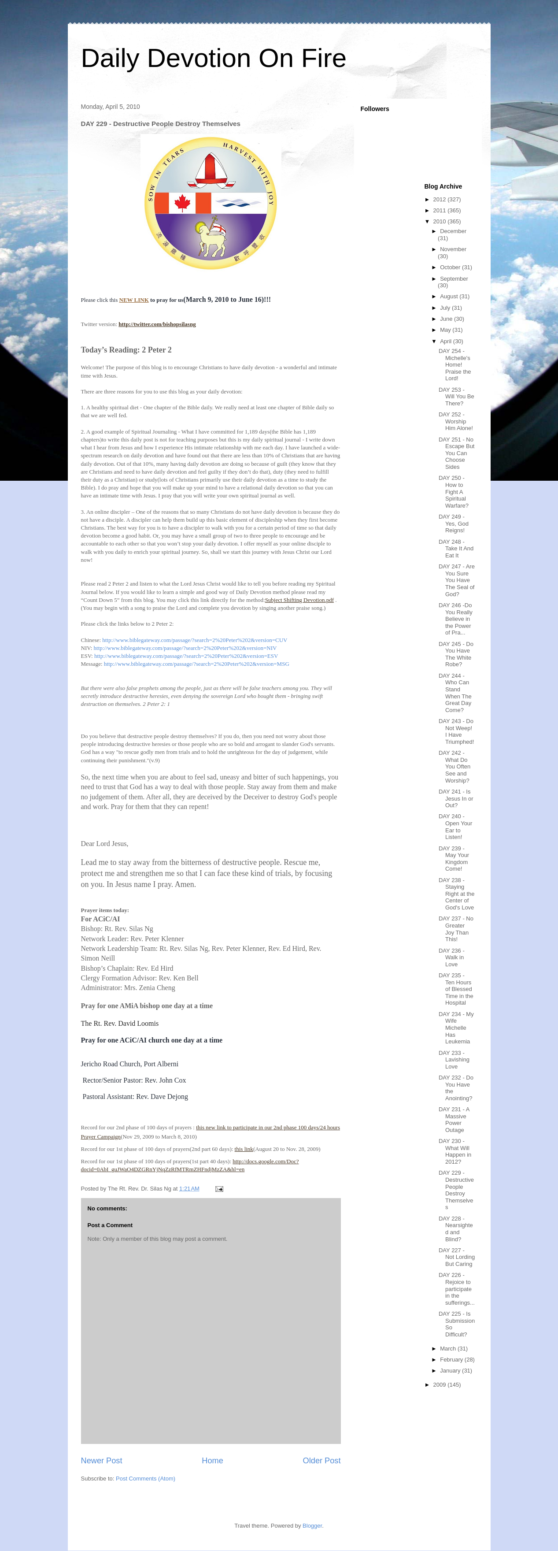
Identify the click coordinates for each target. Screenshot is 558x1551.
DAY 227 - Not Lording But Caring (457, 1257)
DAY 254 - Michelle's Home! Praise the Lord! (455, 365)
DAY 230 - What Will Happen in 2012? (455, 1151)
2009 (440, 1384)
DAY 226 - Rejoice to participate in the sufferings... (457, 1289)
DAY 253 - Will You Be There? (456, 396)
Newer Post (101, 1460)
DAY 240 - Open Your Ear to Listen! (455, 826)
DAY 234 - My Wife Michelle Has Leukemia (456, 1028)
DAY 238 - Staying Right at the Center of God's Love (457, 894)
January (451, 1370)
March (449, 1348)
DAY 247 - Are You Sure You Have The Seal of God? (457, 580)
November (453, 249)
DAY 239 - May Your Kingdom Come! (454, 858)
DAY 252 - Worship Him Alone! (456, 421)
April (446, 341)
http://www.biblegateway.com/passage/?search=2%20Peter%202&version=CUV (194, 640)
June (447, 318)
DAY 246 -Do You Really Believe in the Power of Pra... (456, 619)
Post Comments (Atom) (145, 1478)
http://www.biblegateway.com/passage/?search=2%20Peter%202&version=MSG (196, 663)
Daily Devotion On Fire (214, 58)
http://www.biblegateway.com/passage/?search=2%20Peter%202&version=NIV (185, 648)
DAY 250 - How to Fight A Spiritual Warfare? (454, 491)
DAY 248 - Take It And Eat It (456, 548)
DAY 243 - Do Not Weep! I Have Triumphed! (456, 731)
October (451, 267)
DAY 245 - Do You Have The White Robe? (456, 654)
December (453, 231)
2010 (440, 221)
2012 (440, 199)
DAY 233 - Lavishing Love (454, 1060)
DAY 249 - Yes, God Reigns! (454, 523)
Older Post (322, 1460)
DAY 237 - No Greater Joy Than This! (456, 928)
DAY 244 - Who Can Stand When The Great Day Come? (455, 692)
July (446, 307)
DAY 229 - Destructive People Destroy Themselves (456, 1189)
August (449, 296)
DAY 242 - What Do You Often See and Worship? (454, 766)
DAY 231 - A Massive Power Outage (454, 1119)
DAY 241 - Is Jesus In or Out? (456, 798)
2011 (440, 210)
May (446, 330)
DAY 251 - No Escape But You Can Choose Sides (457, 453)
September (454, 278)
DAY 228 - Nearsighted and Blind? (456, 1229)
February (452, 1359)
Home (212, 1460)
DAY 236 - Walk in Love (452, 957)
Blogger (312, 1525)
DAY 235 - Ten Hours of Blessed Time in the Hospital (456, 989)
